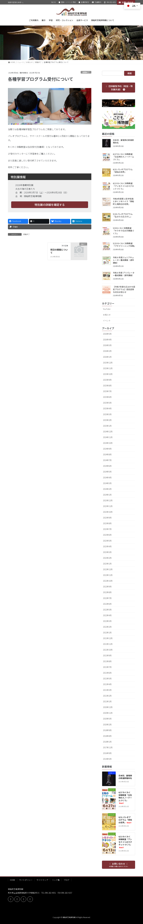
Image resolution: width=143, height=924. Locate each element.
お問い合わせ (126, 2)
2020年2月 (107, 724)
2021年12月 (108, 638)
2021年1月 (107, 701)
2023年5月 (107, 540)
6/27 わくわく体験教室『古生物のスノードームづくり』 (123, 157)
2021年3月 (107, 690)
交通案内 (96, 2)
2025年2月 (107, 420)
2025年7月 (107, 391)
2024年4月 (107, 477)
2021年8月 (107, 661)
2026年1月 (107, 356)
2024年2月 (107, 489)
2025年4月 (107, 408)
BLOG (53, 2)
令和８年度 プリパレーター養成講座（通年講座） (123, 274)
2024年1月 (107, 494)
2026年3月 (107, 345)
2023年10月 (108, 512)
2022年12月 (108, 569)
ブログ (66, 880)
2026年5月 (107, 333)
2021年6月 (107, 672)
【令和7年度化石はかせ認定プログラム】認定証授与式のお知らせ (124, 289)
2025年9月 (107, 379)
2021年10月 (108, 649)
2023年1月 (107, 563)
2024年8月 (107, 454)
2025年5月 (107, 402)
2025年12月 (108, 362)
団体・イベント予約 (67, 2)
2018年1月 (107, 741)
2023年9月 (107, 517)
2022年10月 (108, 580)
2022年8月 (107, 592)
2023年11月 (108, 506)
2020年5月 (107, 718)
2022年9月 (107, 586)
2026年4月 (107, 339)
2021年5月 (107, 678)
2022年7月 (107, 598)
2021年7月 (107, 667)
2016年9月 (107, 753)
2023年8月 (107, 523)
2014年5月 (107, 759)
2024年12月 (108, 431)
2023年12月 (108, 500)
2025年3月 (107, 414)
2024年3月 (107, 483)
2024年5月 (107, 471)
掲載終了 (86, 72)
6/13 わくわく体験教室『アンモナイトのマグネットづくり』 (123, 186)
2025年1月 (107, 425)
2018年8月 (107, 736)
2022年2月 (107, 626)
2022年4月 (107, 615)
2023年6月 (107, 534)
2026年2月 (107, 351)
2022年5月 (107, 609)
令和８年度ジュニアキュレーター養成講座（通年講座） (123, 260)
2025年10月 (108, 374)
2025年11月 (108, 368)
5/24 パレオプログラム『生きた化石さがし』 (123, 215)
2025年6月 (107, 397)
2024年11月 (108, 437)
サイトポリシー (26, 880)
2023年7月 (107, 529)
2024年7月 (107, 460)
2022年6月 (107, 603)
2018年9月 (107, 730)
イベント (107, 320)
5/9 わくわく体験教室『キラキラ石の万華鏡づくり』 (123, 231)
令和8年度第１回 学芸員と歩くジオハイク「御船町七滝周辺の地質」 (123, 201)
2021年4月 (107, 684)
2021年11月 (108, 644)
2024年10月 (108, 443)
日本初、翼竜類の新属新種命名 (123, 141)
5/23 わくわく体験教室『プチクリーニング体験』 (124, 244)
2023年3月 (107, 552)
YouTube (106, 309)
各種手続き (83, 2)
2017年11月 (108, 747)
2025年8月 (107, 385)
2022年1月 (107, 632)
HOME (12, 880)
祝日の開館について (59, 251)
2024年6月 (107, 466)
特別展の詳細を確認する (50, 205)
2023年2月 (107, 558)
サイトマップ (42, 880)
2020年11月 (108, 713)
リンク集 (56, 880)
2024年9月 (107, 448)
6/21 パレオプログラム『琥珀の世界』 (123, 170)
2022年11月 (108, 575)
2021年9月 (107, 655)
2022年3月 (107, 621)
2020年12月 (108, 707)
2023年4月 (107, 546)
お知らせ (107, 314)
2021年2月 (107, 695)
